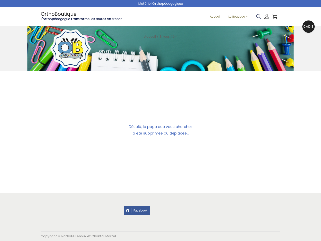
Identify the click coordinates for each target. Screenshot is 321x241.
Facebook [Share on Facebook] (136, 210)
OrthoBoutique (59, 14)
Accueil (150, 36)
